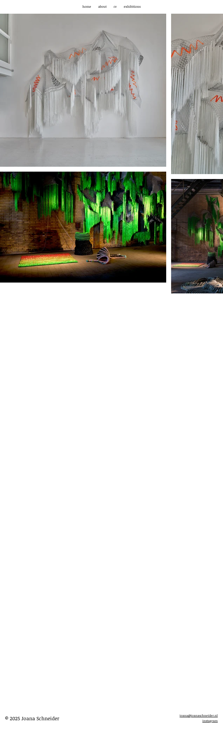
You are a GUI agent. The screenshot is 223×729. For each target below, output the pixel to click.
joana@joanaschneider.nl (199, 715)
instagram (210, 720)
